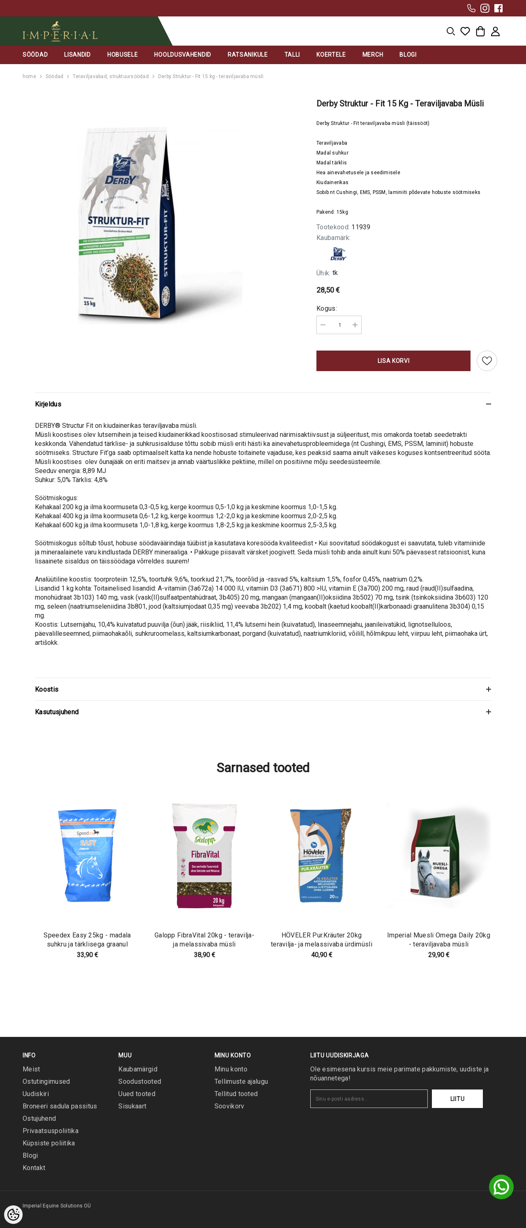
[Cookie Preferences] (13, 1214)
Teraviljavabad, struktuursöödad (110, 76)
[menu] (450, 31)
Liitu (457, 1099)
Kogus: (326, 308)
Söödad (54, 76)
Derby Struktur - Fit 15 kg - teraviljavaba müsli (211, 76)
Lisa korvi (394, 361)
